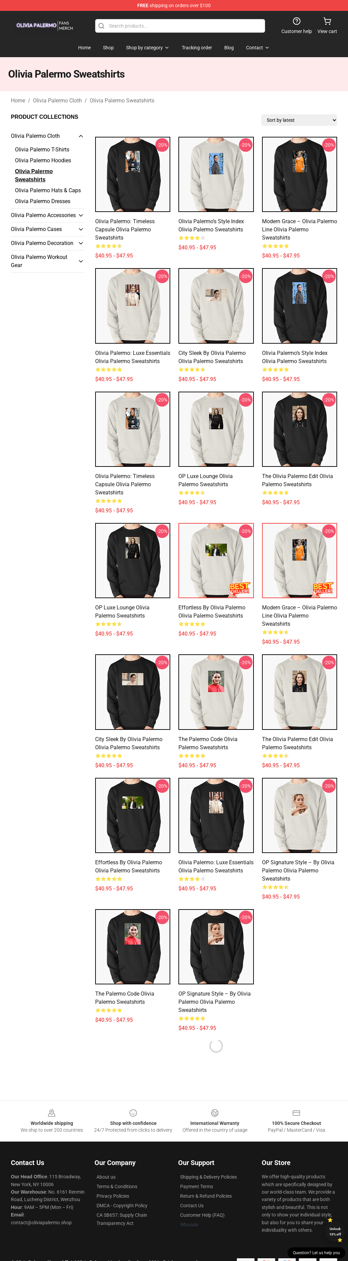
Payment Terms (196, 1186)
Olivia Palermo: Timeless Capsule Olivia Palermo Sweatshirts (125, 229)
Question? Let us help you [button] (316, 1252)
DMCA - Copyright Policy (122, 1205)
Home (18, 100)
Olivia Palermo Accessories (43, 215)
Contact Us (192, 1205)
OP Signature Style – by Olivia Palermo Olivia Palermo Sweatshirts (298, 870)
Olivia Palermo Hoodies (43, 160)
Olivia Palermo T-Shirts (42, 149)
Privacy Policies (113, 1196)
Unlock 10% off (335, 1231)
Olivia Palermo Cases (36, 229)
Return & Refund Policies (206, 1196)
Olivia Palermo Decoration (42, 243)
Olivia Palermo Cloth (57, 100)
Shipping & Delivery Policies (208, 1177)
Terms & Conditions (117, 1186)
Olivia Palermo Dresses (42, 201)
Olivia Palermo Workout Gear (39, 261)
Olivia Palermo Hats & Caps (48, 190)
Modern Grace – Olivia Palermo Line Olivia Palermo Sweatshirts (299, 229)
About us (106, 1177)
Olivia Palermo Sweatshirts (122, 100)
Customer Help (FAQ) (202, 1215)
